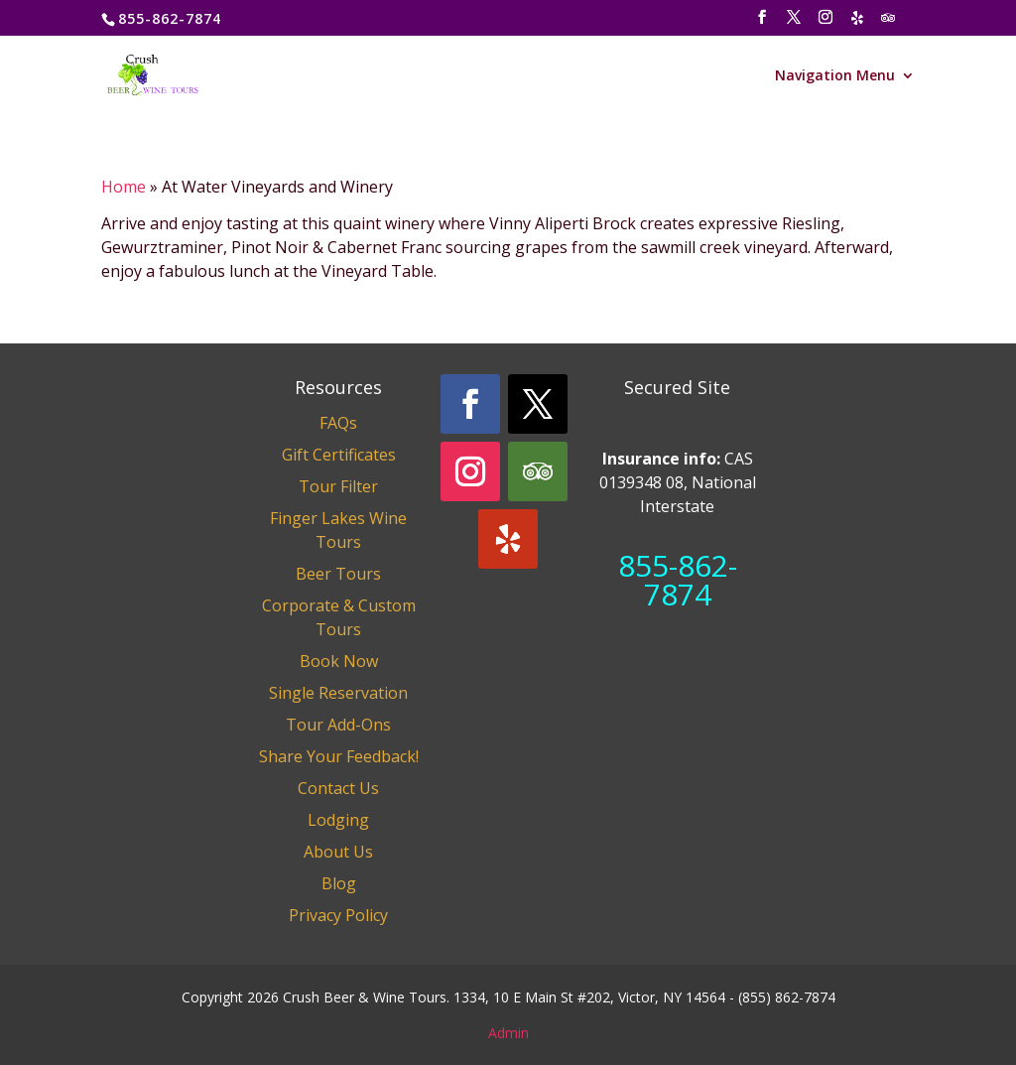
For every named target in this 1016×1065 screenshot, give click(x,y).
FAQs (338, 423)
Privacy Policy (338, 915)
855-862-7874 (677, 579)
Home (123, 187)
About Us (338, 852)
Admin (508, 1032)
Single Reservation (338, 693)
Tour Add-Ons (338, 724)
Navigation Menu (835, 76)
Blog (338, 883)
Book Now (339, 661)
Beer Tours (338, 574)
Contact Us (338, 788)
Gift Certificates (339, 455)
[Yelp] (858, 23)
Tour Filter (338, 486)
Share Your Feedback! (339, 756)
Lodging (338, 820)
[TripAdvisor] (889, 23)
